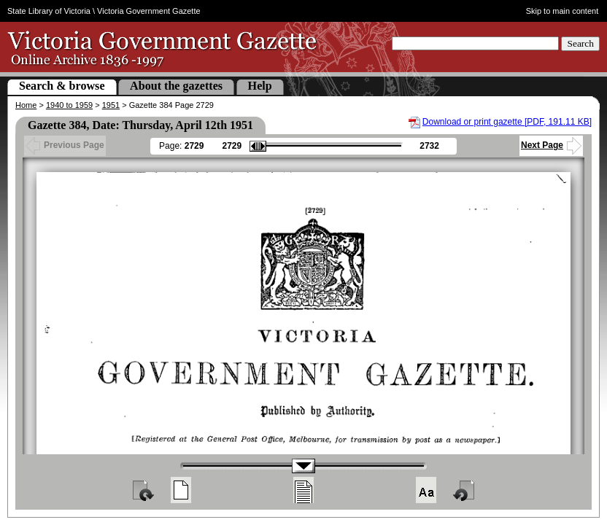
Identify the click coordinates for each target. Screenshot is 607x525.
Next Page (551, 145)
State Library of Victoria (48, 11)
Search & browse (62, 85)
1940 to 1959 (69, 105)
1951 (111, 105)
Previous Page (65, 145)
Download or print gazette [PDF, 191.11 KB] (507, 122)
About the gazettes (176, 85)
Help (260, 85)
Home (25, 105)
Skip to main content (562, 11)
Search (580, 43)
